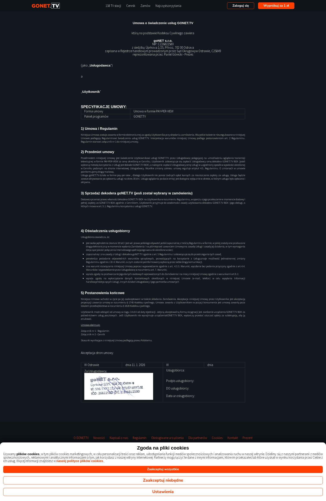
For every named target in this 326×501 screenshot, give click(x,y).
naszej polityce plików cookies (79, 461)
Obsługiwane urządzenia (167, 438)
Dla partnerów (197, 438)
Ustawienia (163, 492)
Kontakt (233, 438)
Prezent (247, 438)
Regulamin (139, 438)
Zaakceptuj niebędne (163, 480)
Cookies (217, 438)
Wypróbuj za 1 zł (276, 5)
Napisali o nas (119, 438)
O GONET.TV (81, 438)
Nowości (99, 438)
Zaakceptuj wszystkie (163, 469)
